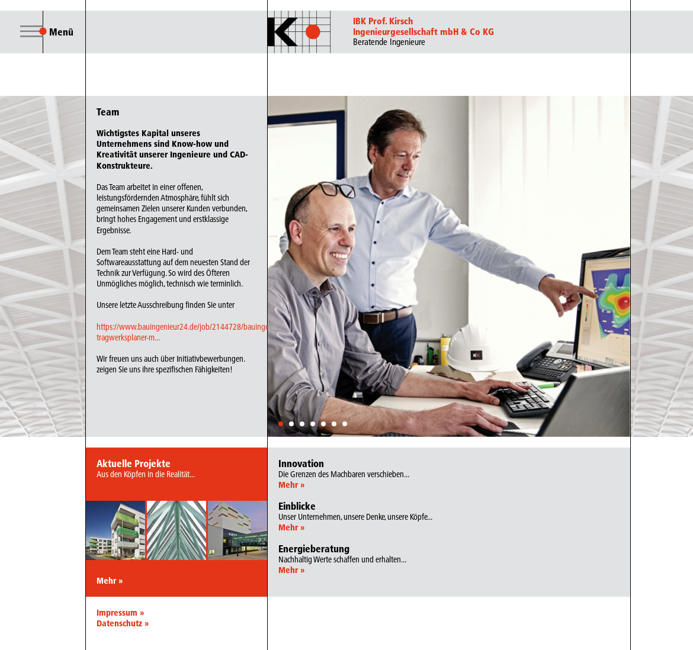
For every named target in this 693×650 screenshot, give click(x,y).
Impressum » (120, 612)
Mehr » (110, 580)
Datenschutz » (123, 623)
